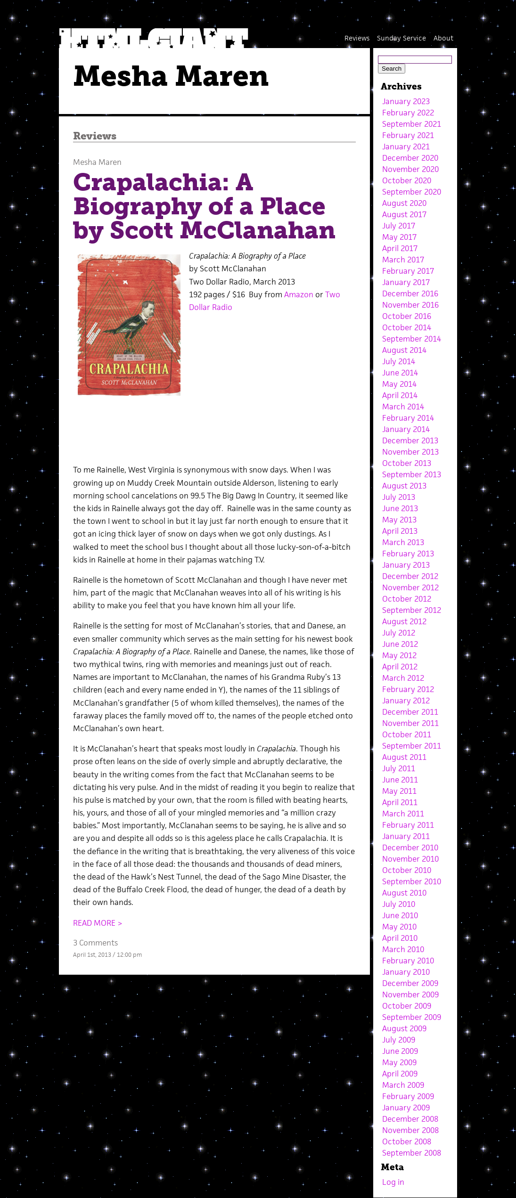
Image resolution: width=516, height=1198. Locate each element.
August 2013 (404, 486)
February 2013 (408, 553)
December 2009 (410, 983)
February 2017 (408, 271)
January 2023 (406, 101)
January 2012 (406, 700)
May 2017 (399, 237)
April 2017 (400, 248)
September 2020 (411, 192)
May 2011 (399, 791)
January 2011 (406, 836)
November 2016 (410, 305)
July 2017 (398, 225)
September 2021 (411, 124)
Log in (393, 1182)
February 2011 (408, 825)
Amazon (298, 294)
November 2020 (410, 169)
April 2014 (400, 395)
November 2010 (410, 859)
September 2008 (411, 1153)
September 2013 (411, 474)
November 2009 (410, 994)
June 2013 (400, 508)
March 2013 (403, 542)
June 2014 (400, 372)
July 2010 (398, 904)
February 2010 (408, 960)
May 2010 (399, 926)
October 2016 (406, 316)
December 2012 (410, 576)
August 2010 (404, 893)
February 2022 (408, 112)
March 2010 (403, 949)
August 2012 (404, 621)
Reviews (356, 37)
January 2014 (406, 429)
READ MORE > (98, 923)
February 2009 (408, 1096)
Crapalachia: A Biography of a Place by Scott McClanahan (204, 206)
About (443, 37)
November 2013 (410, 452)
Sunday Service (401, 37)
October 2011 (406, 734)
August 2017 (404, 214)
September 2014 (411, 339)
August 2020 (404, 203)
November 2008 (410, 1130)
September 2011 (411, 746)
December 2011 (410, 712)
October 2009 (406, 1006)
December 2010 (410, 847)
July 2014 (398, 361)
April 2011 (400, 802)
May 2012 (399, 655)
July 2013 (398, 497)
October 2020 (406, 180)
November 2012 (410, 587)
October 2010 (406, 870)
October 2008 (406, 1141)
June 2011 (400, 779)
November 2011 (410, 723)
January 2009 (406, 1107)
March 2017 (403, 259)
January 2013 (406, 565)
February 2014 (408, 418)
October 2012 (406, 599)
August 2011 (404, 757)
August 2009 (404, 1028)
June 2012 (400, 644)
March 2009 (403, 1085)
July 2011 (398, 768)
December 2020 (410, 158)
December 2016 (410, 293)
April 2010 (400, 938)
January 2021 (406, 146)
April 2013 (400, 531)
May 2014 (399, 384)
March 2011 (403, 813)
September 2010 (411, 881)
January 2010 (406, 972)
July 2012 (398, 633)
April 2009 (400, 1073)
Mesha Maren (97, 162)
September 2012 (411, 610)
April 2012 (400, 666)
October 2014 (406, 327)
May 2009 (399, 1062)
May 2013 (399, 519)
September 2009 (411, 1017)
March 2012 (403, 678)
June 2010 (400, 915)
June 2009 (400, 1051)
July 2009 (398, 1040)
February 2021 (408, 135)
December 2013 (410, 440)
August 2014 (404, 350)
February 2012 (408, 689)
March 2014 (403, 406)
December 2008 (410, 1119)
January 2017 (406, 282)
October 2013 (406, 463)
